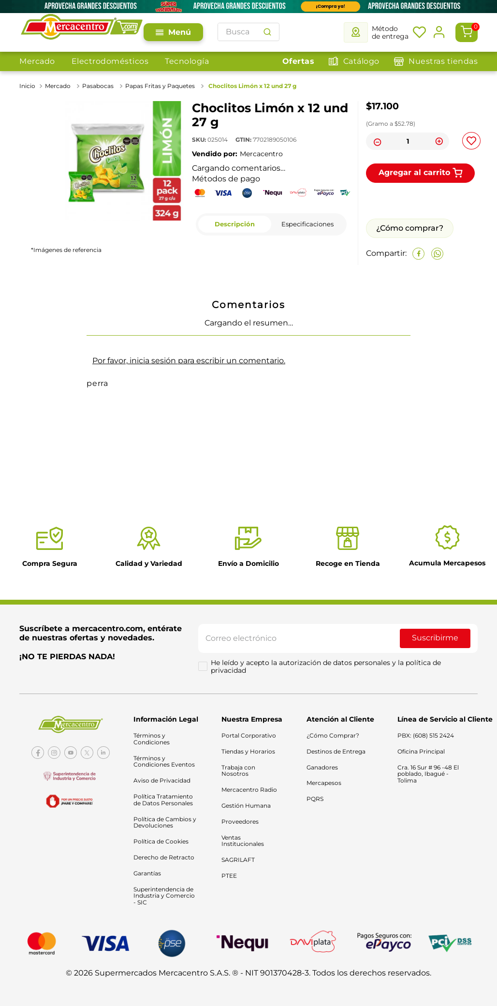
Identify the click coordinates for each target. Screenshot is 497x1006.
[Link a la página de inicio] (28, 86)
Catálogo (361, 61)
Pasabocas (98, 85)
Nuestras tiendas (443, 61)
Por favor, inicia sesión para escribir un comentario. (188, 360)
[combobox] (248, 32)
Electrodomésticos (110, 61)
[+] (439, 141)
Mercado (37, 61)
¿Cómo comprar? (409, 228)
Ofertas (298, 61)
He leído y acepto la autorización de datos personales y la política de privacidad (327, 669)
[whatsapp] (437, 254)
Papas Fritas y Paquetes (160, 85)
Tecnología (187, 61)
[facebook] (418, 254)
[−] (376, 141)
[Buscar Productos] (267, 32)
